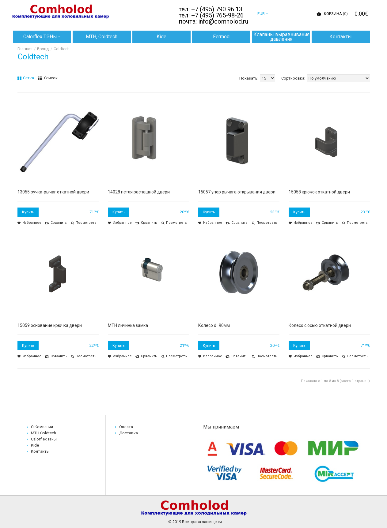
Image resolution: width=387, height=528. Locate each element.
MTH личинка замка (128, 325)
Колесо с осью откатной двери (320, 325)
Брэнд (43, 49)
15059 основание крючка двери (49, 325)
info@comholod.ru (223, 21)
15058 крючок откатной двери (319, 191)
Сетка (25, 78)
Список (48, 78)
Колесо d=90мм (214, 325)
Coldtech (62, 49)
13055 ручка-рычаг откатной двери (53, 191)
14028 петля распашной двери (139, 191)
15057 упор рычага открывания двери (236, 191)
